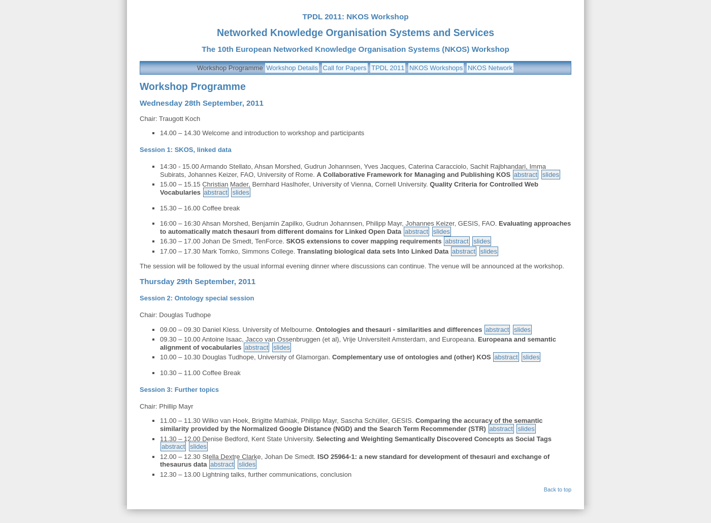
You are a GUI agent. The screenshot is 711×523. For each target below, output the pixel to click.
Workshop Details (292, 68)
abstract (525, 174)
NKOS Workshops (436, 68)
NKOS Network (490, 68)
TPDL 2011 (387, 68)
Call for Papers (345, 68)
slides (550, 174)
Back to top (557, 489)
